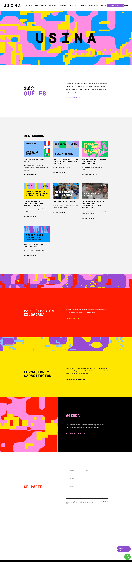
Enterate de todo (73, 318)
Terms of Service (88, 502)
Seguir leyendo (73, 97)
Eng (126, 5)
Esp (122, 5)
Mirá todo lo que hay (75, 433)
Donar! (115, 5)
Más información (31, 175)
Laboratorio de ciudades (88, 5)
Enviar (104, 501)
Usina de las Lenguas (57, 5)
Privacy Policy (74, 502)
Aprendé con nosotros (75, 379)
